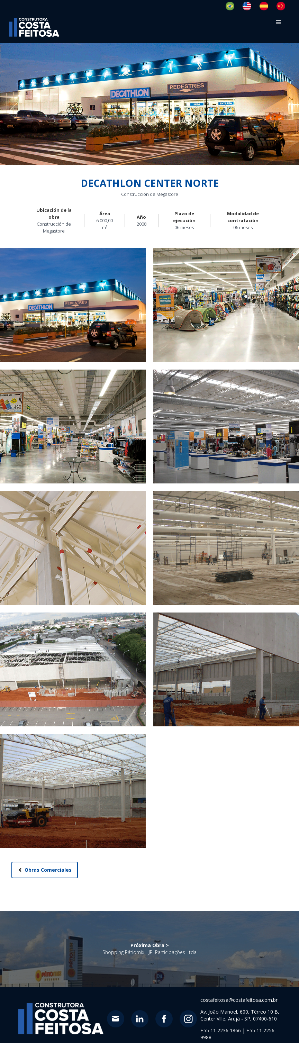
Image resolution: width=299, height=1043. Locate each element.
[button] (278, 22)
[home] (34, 27)
